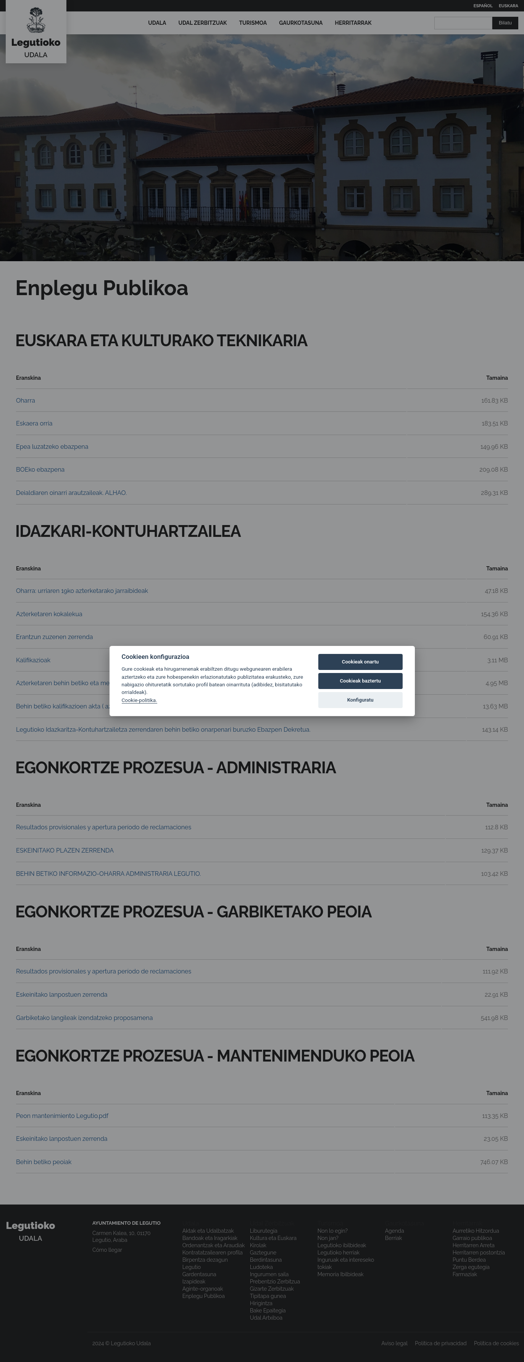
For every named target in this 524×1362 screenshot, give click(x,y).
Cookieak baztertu (360, 681)
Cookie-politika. (139, 700)
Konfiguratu (360, 700)
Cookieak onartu (360, 662)
